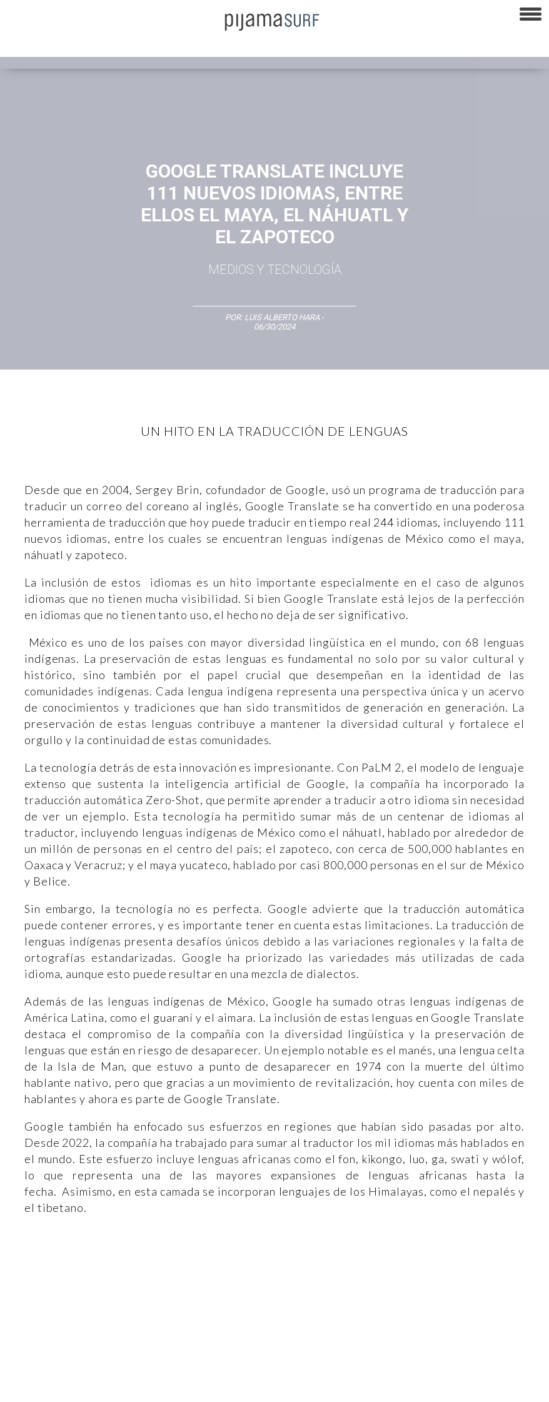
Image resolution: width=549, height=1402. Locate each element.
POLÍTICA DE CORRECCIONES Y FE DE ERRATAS (87, 1363)
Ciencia (99, 1273)
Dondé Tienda (128, 1385)
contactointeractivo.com (49, 1385)
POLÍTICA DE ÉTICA (330, 1342)
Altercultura (26, 1273)
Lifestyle (53, 1295)
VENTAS (110, 1342)
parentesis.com (383, 1363)
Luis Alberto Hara (282, 317)
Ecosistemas (493, 1273)
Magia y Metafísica (283, 1273)
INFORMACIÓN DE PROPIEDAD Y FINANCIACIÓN (263, 1363)
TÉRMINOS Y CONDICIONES (238, 1342)
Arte (66, 1273)
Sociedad (441, 1273)
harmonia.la (444, 1363)
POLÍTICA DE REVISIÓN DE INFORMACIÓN (446, 1342)
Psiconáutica (390, 1273)
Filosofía (139, 1273)
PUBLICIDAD (158, 1342)
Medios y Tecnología (274, 269)
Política (342, 1273)
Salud (16, 1295)
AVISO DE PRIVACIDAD (45, 1342)
